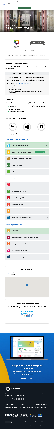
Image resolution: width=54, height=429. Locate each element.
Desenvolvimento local (41, 133)
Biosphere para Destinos (10, 409)
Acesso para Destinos (40, 409)
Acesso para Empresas (40, 407)
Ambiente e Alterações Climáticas (13, 133)
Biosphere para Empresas (11, 407)
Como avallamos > (27, 320)
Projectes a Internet (45, 425)
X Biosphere (17, 83)
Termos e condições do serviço (42, 421)
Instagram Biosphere (26, 83)
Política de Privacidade (29, 421)
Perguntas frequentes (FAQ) (26, 407)
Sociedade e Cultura (27, 133)
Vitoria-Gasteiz (9, 25)
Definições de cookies (12, 8)
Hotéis (15, 25)
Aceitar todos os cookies (24, 8)
